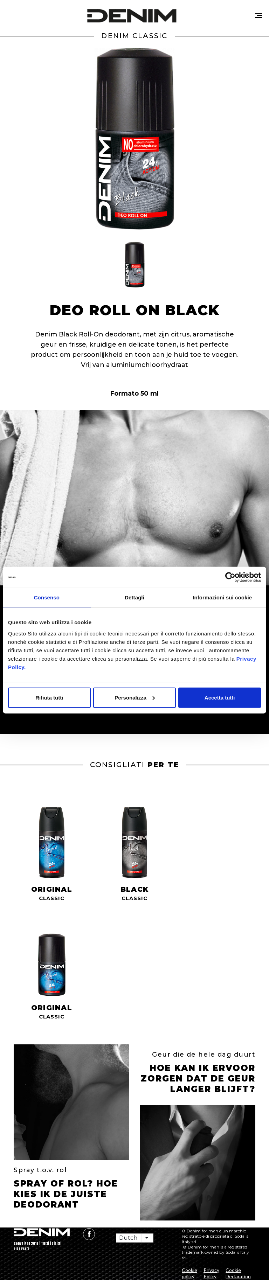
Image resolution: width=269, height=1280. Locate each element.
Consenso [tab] (47, 597)
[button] (134, 264)
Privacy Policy (211, 1273)
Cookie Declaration (238, 1273)
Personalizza (135, 697)
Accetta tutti (220, 697)
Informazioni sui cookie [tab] (222, 597)
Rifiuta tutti (49, 697)
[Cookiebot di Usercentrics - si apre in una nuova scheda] (230, 577)
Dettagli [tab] (134, 597)
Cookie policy (189, 1273)
